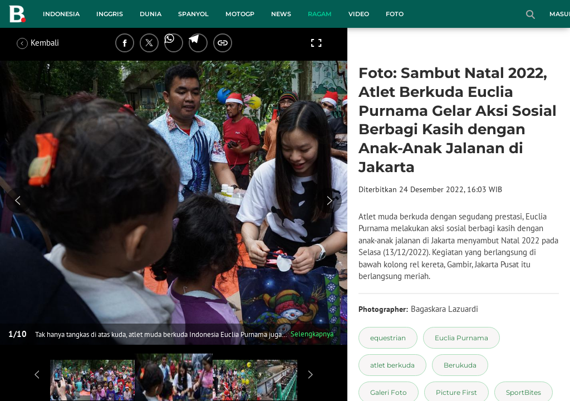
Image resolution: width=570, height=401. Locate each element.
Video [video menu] (358, 14)
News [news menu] (281, 14)
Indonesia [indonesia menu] (61, 14)
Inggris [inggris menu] (109, 14)
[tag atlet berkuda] (392, 365)
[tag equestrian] (387, 338)
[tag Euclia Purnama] (461, 338)
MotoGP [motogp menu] (239, 14)
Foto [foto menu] (395, 14)
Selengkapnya (312, 334)
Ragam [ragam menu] (320, 14)
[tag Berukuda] (460, 365)
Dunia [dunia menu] (150, 14)
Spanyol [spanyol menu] (193, 14)
